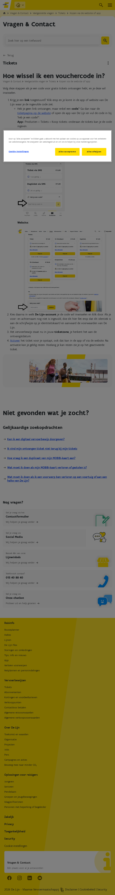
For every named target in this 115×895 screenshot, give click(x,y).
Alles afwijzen (94, 152)
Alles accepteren (67, 152)
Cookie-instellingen (19, 151)
